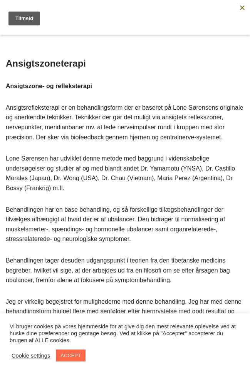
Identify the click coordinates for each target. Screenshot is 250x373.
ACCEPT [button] (70, 355)
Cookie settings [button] (31, 356)
